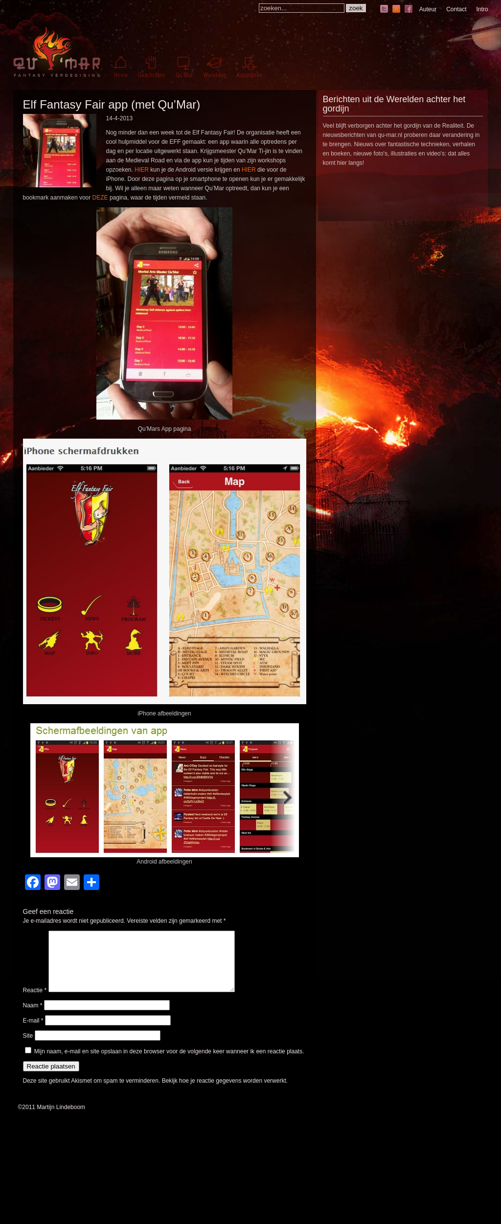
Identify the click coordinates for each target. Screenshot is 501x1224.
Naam (33, 1017)
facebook (408, 9)
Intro (482, 9)
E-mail (33, 1032)
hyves (396, 9)
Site (28, 1047)
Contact (456, 9)
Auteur (427, 9)
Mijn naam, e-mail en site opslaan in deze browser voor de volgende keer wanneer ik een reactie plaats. (169, 1063)
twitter (384, 9)
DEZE (100, 197)
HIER (142, 169)
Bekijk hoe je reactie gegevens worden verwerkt (224, 1092)
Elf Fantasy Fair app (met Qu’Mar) (112, 104)
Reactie (35, 1002)
